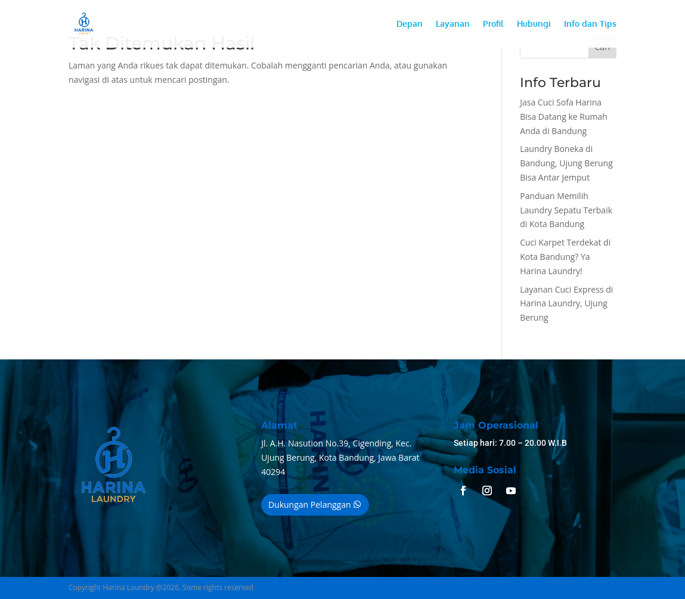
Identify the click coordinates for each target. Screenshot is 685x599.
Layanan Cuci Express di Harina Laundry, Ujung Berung (566, 304)
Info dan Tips (590, 24)
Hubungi (534, 24)
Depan (409, 24)
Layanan (453, 24)
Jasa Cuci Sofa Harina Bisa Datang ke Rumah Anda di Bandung (563, 116)
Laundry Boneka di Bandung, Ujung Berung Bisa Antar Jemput (566, 163)
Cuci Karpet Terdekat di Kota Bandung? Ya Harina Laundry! (565, 257)
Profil (493, 24)
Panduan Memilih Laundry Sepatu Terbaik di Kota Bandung (566, 210)
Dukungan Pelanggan (309, 504)
